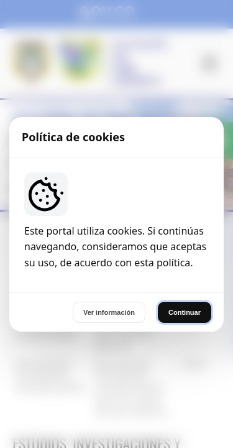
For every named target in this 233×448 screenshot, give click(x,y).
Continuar (184, 312)
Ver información (109, 312)
